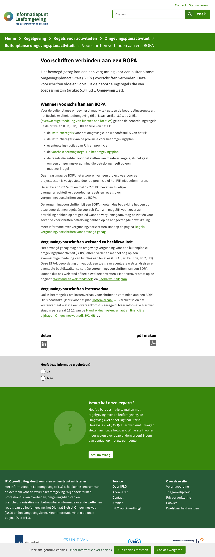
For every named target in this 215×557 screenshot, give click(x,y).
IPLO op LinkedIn (126, 508)
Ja (48, 371)
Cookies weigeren (169, 550)
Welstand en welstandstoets (73, 279)
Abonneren (120, 492)
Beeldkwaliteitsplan (113, 279)
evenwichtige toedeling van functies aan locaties (76, 121)
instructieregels (62, 133)
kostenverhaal (105, 300)
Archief (117, 503)
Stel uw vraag (199, 5)
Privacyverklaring (178, 497)
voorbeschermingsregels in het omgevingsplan (85, 152)
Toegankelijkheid (178, 492)
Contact (180, 5)
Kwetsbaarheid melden (182, 508)
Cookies (171, 503)
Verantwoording (177, 486)
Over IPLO (22, 517)
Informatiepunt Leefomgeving (32, 486)
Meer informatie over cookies (91, 550)
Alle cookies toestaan (132, 550)
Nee (50, 378)
